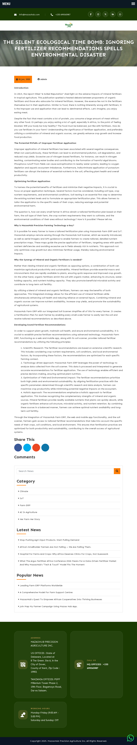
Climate (24, 491)
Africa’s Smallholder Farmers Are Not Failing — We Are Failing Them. (55, 547)
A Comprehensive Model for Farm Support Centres (46, 592)
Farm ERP (25, 505)
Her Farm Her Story (30, 519)
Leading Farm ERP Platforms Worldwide (41, 585)
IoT (22, 498)
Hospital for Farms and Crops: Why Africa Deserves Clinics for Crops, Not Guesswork (64, 554)
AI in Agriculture (28, 512)
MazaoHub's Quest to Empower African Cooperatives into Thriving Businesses (61, 599)
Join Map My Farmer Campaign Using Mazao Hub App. (48, 606)
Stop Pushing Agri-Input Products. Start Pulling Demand (49, 540)
